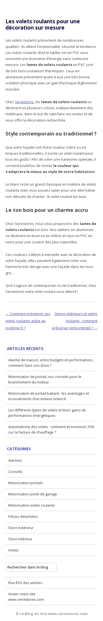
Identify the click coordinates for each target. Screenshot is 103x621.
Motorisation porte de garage (32, 494)
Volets (13, 550)
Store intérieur (20, 538)
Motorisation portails (25, 482)
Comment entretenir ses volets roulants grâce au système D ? (27, 320)
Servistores (24, 101)
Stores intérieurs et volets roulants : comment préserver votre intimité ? (75, 320)
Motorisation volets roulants (31, 505)
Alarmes (15, 460)
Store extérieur (21, 527)
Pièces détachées (23, 516)
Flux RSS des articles (25, 582)
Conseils (15, 471)
